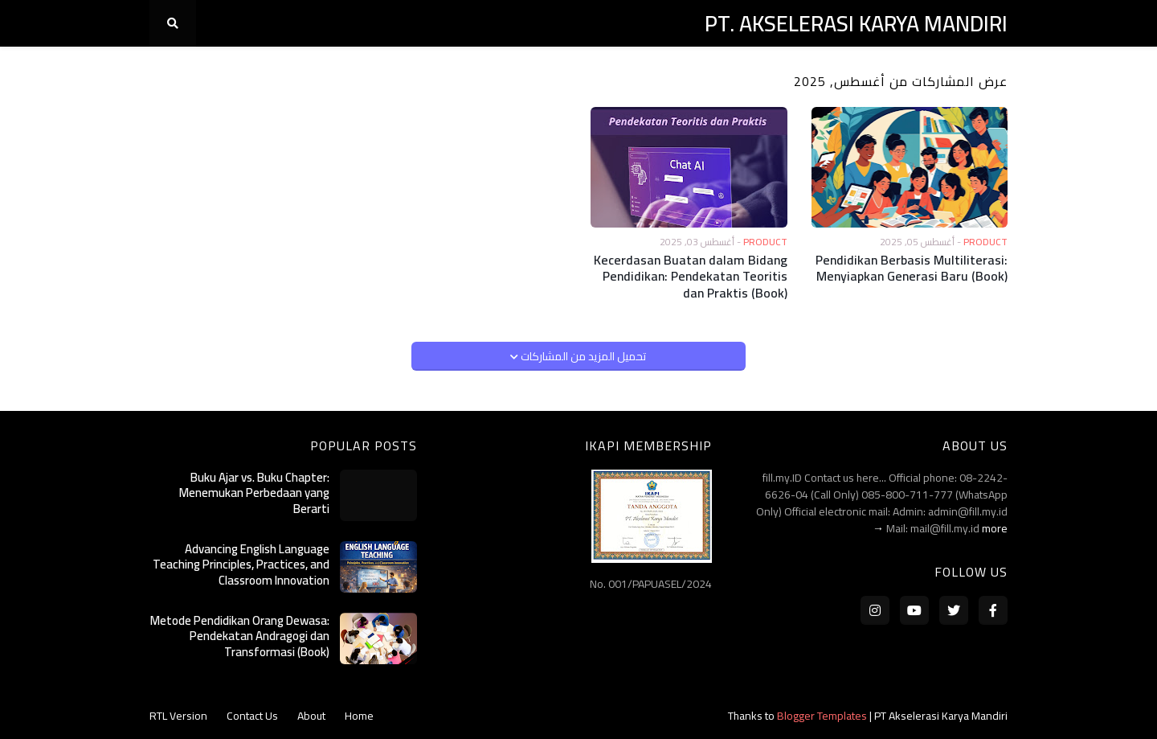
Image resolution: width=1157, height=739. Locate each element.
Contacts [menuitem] (800, 70)
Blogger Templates (822, 715)
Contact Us (252, 715)
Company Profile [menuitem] (897, 70)
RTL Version (178, 715)
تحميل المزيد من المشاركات (582, 356)
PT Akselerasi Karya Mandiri (941, 715)
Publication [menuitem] (495, 70)
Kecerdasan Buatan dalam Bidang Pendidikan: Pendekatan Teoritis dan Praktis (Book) (690, 277)
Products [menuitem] (724, 70)
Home (359, 715)
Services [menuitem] (652, 70)
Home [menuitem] (982, 70)
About (311, 715)
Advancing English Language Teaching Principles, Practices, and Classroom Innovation (241, 565)
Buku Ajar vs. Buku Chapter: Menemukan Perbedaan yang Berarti (254, 493)
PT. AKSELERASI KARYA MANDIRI (856, 23)
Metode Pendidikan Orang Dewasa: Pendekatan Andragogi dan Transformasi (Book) (239, 636)
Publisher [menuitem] (579, 70)
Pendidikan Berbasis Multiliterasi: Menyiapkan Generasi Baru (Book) (912, 268)
